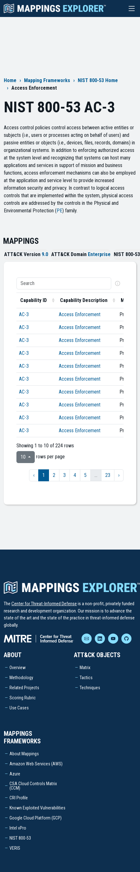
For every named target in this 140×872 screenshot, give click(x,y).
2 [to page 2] (54, 475)
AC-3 (24, 314)
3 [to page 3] (64, 475)
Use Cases (19, 708)
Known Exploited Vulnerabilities (37, 808)
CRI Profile (18, 798)
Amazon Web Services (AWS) (36, 764)
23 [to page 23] (107, 475)
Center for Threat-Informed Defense (44, 603)
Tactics (86, 677)
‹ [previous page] (33, 475)
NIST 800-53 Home (98, 80)
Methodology (21, 677)
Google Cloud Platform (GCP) (35, 818)
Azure (14, 774)
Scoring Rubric (22, 698)
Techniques (90, 687)
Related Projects (24, 687)
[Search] (63, 283)
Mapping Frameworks (47, 80)
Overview (17, 667)
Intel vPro (17, 828)
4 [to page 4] (75, 475)
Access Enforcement (79, 314)
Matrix (85, 667)
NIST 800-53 (20, 838)
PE (59, 211)
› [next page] (118, 475)
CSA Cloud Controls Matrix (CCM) (33, 785)
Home (10, 80)
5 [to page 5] (85, 475)
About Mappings (24, 754)
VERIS (14, 848)
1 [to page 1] (43, 475)
